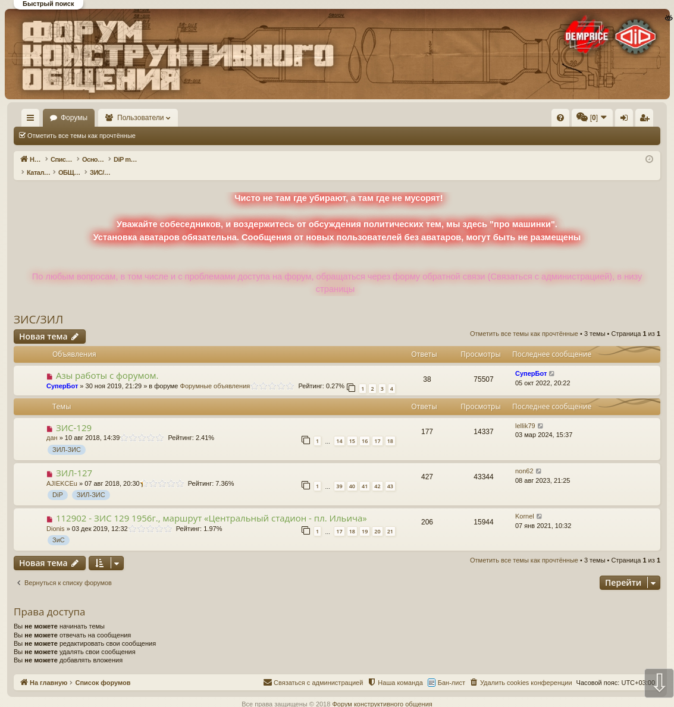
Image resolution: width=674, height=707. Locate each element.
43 (390, 473)
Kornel (524, 503)
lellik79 (525, 413)
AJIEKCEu (61, 471)
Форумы (108, 118)
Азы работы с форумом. (107, 363)
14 (339, 428)
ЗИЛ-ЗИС (66, 437)
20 (377, 519)
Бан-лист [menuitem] (451, 670)
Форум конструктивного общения (382, 691)
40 (352, 473)
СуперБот (62, 373)
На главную (48, 118)
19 (365, 519)
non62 (524, 458)
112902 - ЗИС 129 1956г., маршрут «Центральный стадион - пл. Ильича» (211, 505)
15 (352, 428)
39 (339, 473)
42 (377, 473)
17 (377, 428)
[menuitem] (381, 118)
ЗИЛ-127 (74, 460)
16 (365, 428)
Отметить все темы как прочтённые (81, 135)
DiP (57, 482)
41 (365, 473)
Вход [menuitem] (541, 120)
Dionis (55, 516)
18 (390, 428)
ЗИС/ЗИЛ (38, 307)
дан (52, 425)
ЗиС (58, 527)
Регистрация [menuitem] (561, 120)
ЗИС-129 (74, 415)
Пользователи (175, 118)
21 (390, 519)
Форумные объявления (215, 373)
